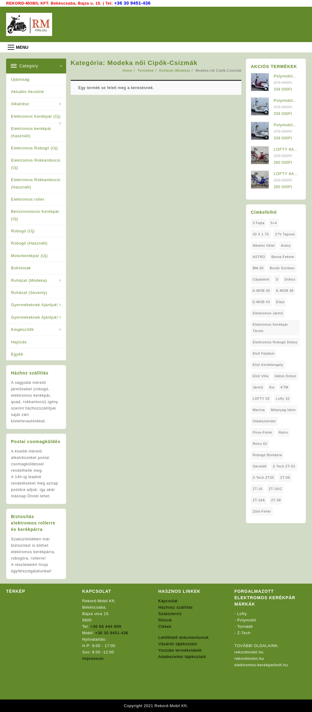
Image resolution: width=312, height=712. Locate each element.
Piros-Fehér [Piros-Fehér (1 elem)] (262, 432)
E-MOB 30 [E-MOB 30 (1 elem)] (261, 290)
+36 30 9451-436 (133, 3)
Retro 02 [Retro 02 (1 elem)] (260, 443)
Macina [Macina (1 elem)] (259, 409)
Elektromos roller (27, 199)
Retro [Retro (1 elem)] (283, 432)
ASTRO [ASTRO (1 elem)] (259, 256)
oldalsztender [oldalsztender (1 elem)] (264, 421)
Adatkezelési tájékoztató (182, 656)
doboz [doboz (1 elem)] (290, 279)
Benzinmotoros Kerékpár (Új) (35, 214)
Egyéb (17, 354)
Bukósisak (21, 267)
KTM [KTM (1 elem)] (284, 387)
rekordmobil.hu (249, 651)
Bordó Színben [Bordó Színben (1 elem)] (282, 268)
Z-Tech (244, 632)
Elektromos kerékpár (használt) (31, 132)
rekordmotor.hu (249, 658)
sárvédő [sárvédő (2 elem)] (260, 466)
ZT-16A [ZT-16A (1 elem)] (259, 500)
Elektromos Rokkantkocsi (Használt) (35, 183)
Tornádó (245, 626)
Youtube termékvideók (180, 650)
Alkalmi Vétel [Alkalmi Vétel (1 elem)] (264, 245)
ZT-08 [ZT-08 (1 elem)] (285, 477)
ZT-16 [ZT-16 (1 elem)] (257, 488)
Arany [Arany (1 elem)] (286, 245)
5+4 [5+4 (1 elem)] (274, 222)
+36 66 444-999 (105, 626)
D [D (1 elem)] (277, 279)
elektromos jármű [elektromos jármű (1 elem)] (268, 313)
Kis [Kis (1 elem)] (272, 387)
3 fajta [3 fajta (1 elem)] (258, 222)
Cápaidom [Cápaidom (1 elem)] (261, 279)
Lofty (242, 613)
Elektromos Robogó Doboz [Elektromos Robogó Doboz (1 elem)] (275, 342)
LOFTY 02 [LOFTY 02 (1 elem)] (261, 398)
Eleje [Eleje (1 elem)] (280, 301)
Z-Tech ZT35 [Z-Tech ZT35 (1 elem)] (263, 477)
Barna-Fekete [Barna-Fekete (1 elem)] (282, 256)
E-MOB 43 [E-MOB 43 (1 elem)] (261, 301)
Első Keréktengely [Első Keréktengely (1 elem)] (268, 364)
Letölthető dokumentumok (183, 637)
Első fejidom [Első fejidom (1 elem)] (264, 353)
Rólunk (165, 619)
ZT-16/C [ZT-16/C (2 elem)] (275, 488)
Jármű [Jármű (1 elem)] (258, 387)
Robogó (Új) (23, 230)
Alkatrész (20, 103)
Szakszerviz (170, 613)
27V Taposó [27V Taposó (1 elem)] (285, 234)
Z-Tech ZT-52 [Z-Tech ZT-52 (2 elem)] (284, 466)
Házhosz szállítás (175, 607)
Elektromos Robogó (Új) (34, 147)
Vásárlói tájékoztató (177, 643)
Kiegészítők (22, 329)
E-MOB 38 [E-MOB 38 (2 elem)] (284, 290)
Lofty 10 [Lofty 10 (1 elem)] (283, 398)
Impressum (93, 658)
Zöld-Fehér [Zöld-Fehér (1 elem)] (262, 511)
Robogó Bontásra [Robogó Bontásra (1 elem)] (267, 454)
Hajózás (19, 341)
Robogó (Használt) (29, 243)
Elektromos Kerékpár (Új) (36, 116)
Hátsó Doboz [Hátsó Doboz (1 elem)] (285, 375)
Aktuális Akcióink (27, 91)
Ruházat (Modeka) (29, 280)
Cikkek (165, 626)
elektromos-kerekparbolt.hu (261, 664)
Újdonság (20, 79)
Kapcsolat (168, 600)
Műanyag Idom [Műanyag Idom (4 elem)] (283, 409)
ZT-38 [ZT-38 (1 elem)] (276, 500)
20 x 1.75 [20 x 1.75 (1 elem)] (261, 234)
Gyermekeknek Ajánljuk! (34, 304)
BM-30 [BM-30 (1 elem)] (258, 268)
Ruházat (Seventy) (29, 292)
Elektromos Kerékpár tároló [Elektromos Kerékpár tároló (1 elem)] (270, 327)
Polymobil (247, 619)
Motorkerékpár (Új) (29, 255)
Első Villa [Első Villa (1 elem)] (260, 375)
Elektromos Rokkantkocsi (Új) (35, 163)
